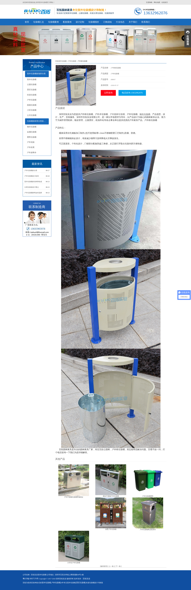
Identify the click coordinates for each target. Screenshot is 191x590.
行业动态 (120, 22)
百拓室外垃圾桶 (60, 61)
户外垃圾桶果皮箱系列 (148, 529)
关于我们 (133, 22)
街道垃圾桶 (31, 95)
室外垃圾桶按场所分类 (36, 74)
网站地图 (157, 2)
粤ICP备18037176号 (31, 579)
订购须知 (107, 22)
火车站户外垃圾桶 (73, 563)
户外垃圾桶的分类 (30, 170)
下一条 (118, 566)
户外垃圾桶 (31, 100)
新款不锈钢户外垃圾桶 (111, 496)
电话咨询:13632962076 (132, 93)
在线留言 (164, 2)
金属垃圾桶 (31, 132)
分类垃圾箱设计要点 (31, 187)
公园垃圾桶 (31, 84)
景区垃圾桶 (31, 90)
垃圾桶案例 (53, 22)
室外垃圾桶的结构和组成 (33, 182)
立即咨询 (108, 93)
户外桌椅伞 (31, 152)
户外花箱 (30, 142)
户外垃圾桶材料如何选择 (33, 193)
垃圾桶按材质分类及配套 (37, 121)
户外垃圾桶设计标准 (31, 176)
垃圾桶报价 (93, 22)
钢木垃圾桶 (31, 127)
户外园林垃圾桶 (117, 114)
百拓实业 (32, 2)
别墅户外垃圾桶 (110, 529)
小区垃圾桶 (31, 110)
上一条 (111, 566)
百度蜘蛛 (149, 2)
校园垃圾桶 (31, 105)
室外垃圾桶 (31, 79)
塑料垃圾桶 (31, 137)
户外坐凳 (30, 147)
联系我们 (145, 22)
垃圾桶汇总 (38, 22)
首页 (27, 22)
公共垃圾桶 (31, 115)
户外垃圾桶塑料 (147, 496)
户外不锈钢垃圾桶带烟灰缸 (73, 497)
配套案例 (67, 22)
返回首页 (104, 566)
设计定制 (80, 22)
